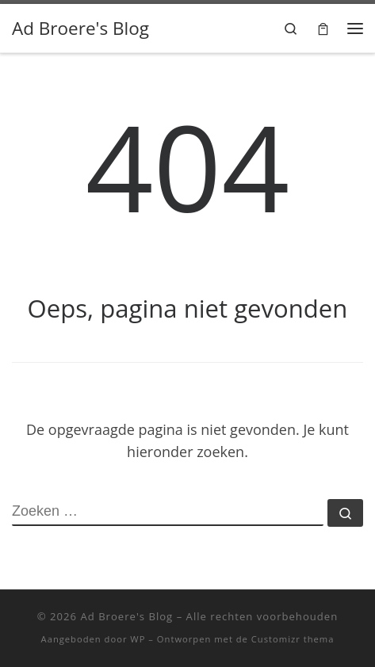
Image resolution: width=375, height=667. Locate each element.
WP (137, 639)
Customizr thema (293, 639)
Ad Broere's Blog (126, 616)
